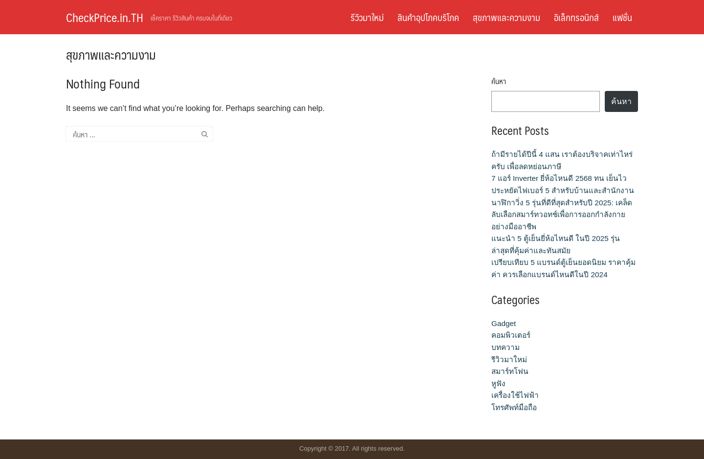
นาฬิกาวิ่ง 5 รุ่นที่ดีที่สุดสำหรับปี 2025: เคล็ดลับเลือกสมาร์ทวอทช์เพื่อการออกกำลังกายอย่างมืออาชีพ (561, 214)
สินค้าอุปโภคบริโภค (428, 17)
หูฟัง (498, 383)
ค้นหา (498, 81)
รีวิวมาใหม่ (367, 17)
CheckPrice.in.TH (104, 17)
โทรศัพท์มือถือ (514, 407)
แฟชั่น (622, 17)
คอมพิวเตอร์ (510, 335)
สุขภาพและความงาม (506, 17)
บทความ (505, 347)
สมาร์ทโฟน (509, 371)
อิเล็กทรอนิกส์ (576, 17)
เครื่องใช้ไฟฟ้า (515, 395)
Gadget (503, 323)
